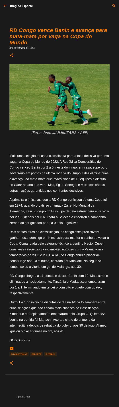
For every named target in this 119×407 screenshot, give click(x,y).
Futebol (50, 354)
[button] (11, 55)
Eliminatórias (19, 354)
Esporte (36, 354)
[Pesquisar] (114, 5)
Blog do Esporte (21, 6)
